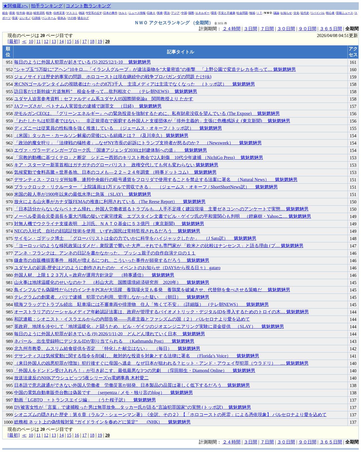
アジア (175, 12)
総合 (5, 12)
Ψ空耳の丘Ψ (94, 12)
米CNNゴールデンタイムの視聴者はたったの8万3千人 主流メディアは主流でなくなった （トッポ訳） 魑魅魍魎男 (134, 84)
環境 (214, 12)
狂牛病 (21, 12)
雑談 (82, 12)
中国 (184, 12)
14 (61, 41)
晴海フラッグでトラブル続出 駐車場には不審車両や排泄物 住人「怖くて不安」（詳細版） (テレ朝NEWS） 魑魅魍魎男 (141, 304)
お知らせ (286, 12)
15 (69, 41)
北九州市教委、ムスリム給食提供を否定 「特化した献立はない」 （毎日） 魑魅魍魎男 (107, 348)
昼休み (62, 17)
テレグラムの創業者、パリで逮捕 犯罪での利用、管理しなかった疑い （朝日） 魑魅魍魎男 (111, 297)
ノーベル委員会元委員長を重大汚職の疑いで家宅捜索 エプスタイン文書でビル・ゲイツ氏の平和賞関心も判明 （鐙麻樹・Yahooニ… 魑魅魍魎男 (162, 216)
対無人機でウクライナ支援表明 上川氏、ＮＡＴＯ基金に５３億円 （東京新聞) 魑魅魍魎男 (109, 223)
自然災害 (59, 12)
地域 (252, 12)
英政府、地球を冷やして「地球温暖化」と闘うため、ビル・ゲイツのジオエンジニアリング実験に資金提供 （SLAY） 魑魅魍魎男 (149, 326)
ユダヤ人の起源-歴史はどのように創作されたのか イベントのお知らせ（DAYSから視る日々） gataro (117, 267)
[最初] (14, 41)
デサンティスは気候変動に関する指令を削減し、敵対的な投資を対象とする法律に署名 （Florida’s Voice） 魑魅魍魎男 (136, 355)
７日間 (267, 28)
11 (38, 41)
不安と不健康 (226, 12)
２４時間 (232, 28)
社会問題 (242, 12)
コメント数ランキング (88, 5)
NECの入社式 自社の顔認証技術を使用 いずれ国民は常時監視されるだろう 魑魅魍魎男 (107, 231)
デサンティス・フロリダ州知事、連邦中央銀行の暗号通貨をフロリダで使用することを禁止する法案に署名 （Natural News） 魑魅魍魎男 (155, 179)
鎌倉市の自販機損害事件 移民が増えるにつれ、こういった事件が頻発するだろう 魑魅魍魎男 (111, 260)
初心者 (330, 12)
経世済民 (39, 12)
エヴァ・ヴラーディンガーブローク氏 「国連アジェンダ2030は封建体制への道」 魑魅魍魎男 (110, 150)
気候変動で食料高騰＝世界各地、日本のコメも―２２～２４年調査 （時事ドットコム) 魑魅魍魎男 (115, 172)
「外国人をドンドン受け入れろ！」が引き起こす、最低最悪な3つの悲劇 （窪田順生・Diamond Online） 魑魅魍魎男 (134, 370)
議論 (276, 12)
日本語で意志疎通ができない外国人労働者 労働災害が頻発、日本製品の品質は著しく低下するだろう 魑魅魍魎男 (132, 385)
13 (54, 41)
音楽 (15, 17)
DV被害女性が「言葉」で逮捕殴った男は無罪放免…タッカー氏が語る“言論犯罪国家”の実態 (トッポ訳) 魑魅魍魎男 (132, 407)
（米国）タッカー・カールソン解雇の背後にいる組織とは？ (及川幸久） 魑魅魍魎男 (101, 135)
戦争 (49, 12)
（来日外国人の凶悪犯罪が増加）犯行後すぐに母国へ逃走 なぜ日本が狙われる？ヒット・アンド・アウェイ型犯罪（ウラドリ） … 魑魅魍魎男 (161, 363)
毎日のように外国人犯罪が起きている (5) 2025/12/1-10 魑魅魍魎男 (82, 62)
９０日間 (307, 28)
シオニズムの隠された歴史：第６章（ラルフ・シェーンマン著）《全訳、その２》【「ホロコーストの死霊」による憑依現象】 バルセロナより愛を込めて (170, 414)
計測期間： (211, 442)
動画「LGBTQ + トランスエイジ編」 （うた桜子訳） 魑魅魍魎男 (85, 399)
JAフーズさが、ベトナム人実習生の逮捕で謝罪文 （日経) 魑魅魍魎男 (88, 106)
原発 (12, 12)
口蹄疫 (36, 17)
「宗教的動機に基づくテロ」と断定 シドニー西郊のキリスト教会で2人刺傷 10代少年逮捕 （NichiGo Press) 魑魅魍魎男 (138, 157)
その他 (72, 17)
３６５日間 (331, 28)
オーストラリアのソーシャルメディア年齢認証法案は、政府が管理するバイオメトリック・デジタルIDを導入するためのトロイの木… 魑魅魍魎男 (161, 311)
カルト (123, 12)
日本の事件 (110, 12)
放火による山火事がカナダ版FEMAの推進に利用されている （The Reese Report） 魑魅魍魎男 (110, 201)
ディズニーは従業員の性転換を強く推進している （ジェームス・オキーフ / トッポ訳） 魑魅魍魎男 (118, 128)
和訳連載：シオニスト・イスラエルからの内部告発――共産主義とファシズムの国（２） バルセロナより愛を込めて (132, 319)
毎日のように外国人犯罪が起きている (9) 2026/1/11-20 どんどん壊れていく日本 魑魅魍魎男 (109, 333)
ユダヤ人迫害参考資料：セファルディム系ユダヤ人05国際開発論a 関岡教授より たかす (103, 98)
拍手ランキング (47, 5)
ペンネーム (49, 17)
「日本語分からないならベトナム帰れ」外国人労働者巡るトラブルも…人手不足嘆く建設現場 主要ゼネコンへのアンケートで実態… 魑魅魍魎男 (161, 209)
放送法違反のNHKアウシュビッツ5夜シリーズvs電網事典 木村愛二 (81, 377)
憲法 (167, 12)
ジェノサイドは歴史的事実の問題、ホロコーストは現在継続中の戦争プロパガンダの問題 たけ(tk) (112, 76)
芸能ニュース (344, 12)
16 (76, 41)
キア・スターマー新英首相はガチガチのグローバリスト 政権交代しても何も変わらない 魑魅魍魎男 (116, 164)
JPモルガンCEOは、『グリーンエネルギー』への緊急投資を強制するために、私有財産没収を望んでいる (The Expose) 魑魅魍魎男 (147, 113)
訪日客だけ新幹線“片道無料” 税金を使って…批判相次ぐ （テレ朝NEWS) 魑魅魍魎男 (105, 91)
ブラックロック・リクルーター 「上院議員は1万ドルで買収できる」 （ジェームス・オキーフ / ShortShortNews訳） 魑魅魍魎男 (146, 186)
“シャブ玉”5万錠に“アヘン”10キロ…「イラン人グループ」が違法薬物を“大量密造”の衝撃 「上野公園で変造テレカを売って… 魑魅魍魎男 (155, 69)
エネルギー (202, 12)
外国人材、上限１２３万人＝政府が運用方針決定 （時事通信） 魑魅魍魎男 (94, 275)
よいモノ (25, 17)
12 (46, 41)
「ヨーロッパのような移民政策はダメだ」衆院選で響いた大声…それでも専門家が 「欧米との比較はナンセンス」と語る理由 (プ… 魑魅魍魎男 (158, 245)
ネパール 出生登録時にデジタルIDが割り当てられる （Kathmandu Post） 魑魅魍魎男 (104, 341)
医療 (160, 12)
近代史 (305, 12)
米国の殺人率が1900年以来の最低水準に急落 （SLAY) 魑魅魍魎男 (82, 194)
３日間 (250, 28)
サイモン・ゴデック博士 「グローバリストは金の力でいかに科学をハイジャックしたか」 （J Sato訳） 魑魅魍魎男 (135, 238)
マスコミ (72, 12)
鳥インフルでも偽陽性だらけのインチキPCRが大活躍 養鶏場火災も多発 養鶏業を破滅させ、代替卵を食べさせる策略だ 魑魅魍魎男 (152, 289)
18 (92, 41)
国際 (191, 12)
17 (84, 41)
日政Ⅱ (151, 12)
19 (100, 41)
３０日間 (286, 28)
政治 (29, 12)
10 (31, 41)
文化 (296, 12)
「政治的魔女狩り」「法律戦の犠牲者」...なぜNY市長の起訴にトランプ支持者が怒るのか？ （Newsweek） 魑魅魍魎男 (137, 142)
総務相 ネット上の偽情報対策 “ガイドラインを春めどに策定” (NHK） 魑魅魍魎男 (102, 422)
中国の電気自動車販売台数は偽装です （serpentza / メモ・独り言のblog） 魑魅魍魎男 (103, 392)
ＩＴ (259, 12)
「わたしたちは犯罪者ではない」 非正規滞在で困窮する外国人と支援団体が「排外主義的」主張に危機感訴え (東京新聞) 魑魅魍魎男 (152, 120)
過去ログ (83, 17)
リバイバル (318, 12)
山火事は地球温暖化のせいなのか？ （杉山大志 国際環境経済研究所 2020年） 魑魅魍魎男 (111, 282)
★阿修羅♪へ (15, 5)
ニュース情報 (137, 12)
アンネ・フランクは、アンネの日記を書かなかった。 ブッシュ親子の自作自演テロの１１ (105, 253)
